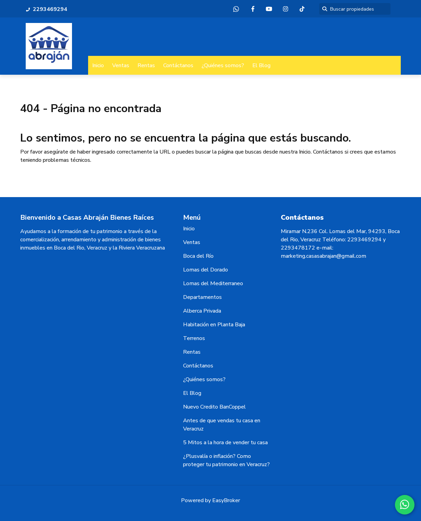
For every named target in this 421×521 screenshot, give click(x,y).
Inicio (98, 65)
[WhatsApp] (404, 504)
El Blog (261, 65)
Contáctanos (178, 65)
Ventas (120, 65)
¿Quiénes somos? (223, 65)
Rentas (146, 65)
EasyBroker (226, 500)
